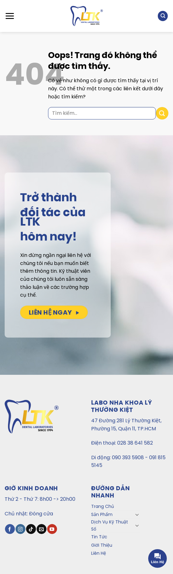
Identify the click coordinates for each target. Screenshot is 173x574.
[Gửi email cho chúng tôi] (41, 529)
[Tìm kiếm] (163, 16)
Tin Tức (99, 537)
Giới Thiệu (101, 545)
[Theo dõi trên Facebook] (10, 529)
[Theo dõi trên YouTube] (52, 529)
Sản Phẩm (102, 514)
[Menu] (10, 16)
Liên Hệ (98, 553)
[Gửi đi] (162, 113)
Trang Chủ (102, 506)
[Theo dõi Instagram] (20, 529)
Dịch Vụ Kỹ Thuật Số (109, 525)
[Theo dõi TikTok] (31, 529)
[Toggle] (137, 514)
